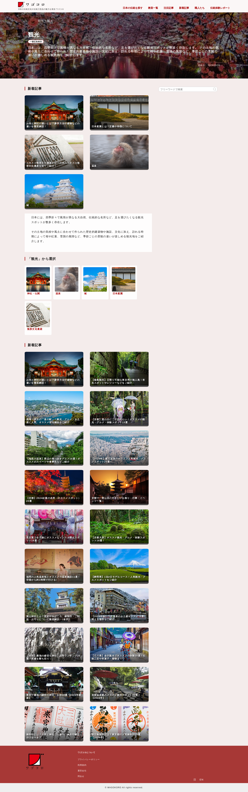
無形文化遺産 (34, 329)
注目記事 (169, 7)
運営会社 (82, 771)
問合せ (81, 776)
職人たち (200, 7)
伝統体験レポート (220, 7)
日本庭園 (118, 293)
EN (202, 779)
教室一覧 (153, 7)
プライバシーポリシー (89, 759)
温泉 (58, 293)
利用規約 (82, 765)
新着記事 (184, 7)
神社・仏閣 (33, 293)
